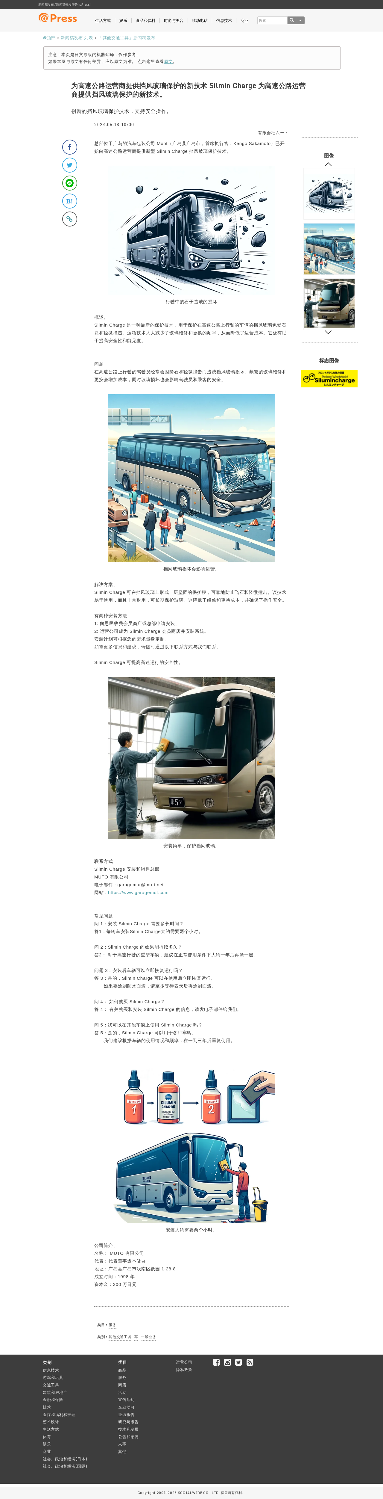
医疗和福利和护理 (59, 1414)
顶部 (49, 37)
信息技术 (224, 20)
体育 (47, 1436)
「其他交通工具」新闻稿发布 (126, 37)
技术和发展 (128, 1429)
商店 (122, 1385)
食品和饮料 (145, 20)
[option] (329, 194)
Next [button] (328, 330)
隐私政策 (184, 1369)
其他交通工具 (120, 1337)
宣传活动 (126, 1399)
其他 (122, 1451)
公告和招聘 (128, 1436)
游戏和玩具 (53, 1377)
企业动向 (126, 1407)
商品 (122, 1370)
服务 (112, 1325)
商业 (244, 20)
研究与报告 (128, 1421)
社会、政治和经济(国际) (65, 1466)
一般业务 (148, 1337)
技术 (47, 1407)
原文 (168, 61)
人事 (122, 1444)
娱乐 (123, 20)
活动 (122, 1392)
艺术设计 (51, 1421)
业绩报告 (126, 1414)
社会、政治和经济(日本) (65, 1459)
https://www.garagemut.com (138, 892)
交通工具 (51, 1385)
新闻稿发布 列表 (77, 37)
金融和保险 (53, 1399)
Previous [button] (328, 165)
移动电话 (200, 20)
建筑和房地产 (55, 1392)
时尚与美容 (173, 20)
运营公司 (184, 1362)
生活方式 (103, 20)
